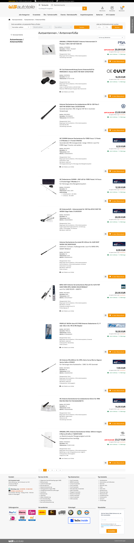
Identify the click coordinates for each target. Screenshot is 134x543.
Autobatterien (103, 480)
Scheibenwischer (104, 495)
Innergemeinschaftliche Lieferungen (49, 490)
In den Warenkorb (116, 61)
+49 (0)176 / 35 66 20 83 (26, 489)
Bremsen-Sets (103, 485)
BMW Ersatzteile (74, 482)
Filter (101, 487)
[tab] (43, 5)
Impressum (43, 492)
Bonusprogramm (44, 485)
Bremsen (102, 483)
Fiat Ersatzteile (74, 485)
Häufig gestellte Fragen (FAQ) (47, 488)
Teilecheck (43, 495)
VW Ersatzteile (74, 498)
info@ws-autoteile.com (17, 491)
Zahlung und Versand (45, 500)
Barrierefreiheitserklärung (47, 502)
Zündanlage (103, 500)
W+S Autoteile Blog (45, 498)
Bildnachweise (44, 482)
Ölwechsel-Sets (104, 492)
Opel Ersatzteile (74, 490)
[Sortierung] (111, 37)
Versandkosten (122, 51)
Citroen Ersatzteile (75, 483)
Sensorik (102, 498)
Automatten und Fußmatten (107, 482)
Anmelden (111, 531)
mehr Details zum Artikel (67, 91)
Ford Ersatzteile (74, 487)
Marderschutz (103, 490)
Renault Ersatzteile (75, 493)
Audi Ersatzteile (74, 480)
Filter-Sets (102, 488)
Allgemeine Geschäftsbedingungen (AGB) (50, 480)
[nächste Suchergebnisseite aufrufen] (60, 470)
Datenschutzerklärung (46, 487)
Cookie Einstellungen (45, 483)
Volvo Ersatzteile (74, 497)
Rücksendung (43, 493)
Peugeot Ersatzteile (75, 492)
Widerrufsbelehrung (45, 497)
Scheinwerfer (103, 497)
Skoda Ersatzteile (74, 495)
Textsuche (44, 5)
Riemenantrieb (103, 493)
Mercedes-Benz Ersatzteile (77, 488)
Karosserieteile (17, 19)
